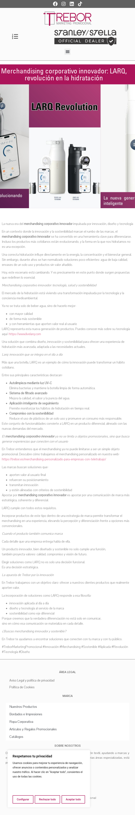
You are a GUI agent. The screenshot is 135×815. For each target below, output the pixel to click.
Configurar (23, 799)
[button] (67, 52)
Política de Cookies (22, 687)
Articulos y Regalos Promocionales (33, 729)
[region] (49, 778)
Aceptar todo (73, 799)
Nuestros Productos (23, 706)
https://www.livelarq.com (25, 334)
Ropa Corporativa (21, 721)
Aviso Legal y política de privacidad (31, 680)
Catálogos (16, 736)
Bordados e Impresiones (25, 714)
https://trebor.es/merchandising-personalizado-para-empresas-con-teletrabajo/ (54, 459)
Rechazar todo (47, 799)
